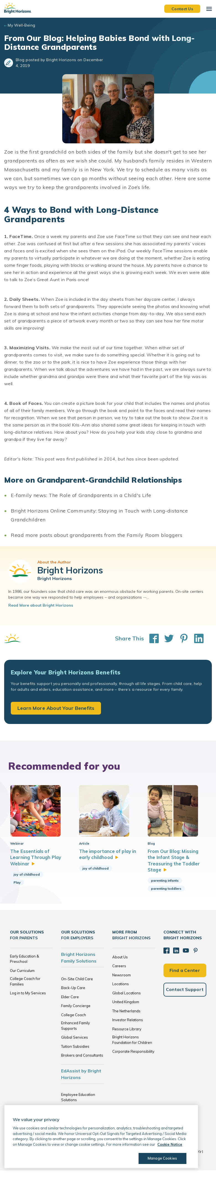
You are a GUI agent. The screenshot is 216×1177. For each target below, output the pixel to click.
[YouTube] (184, 956)
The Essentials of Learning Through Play (37, 864)
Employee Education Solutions (78, 1104)
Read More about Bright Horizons (40, 605)
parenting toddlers (166, 895)
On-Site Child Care (77, 985)
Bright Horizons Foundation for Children (132, 1046)
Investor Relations (127, 1026)
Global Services (74, 1044)
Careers (119, 972)
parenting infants (165, 887)
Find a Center (185, 976)
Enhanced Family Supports (75, 1032)
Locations (120, 990)
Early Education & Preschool (24, 966)
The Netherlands (126, 1017)
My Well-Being (21, 25)
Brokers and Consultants (82, 1062)
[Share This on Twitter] (166, 638)
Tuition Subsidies (75, 1053)
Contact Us (182, 8)
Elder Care (70, 1003)
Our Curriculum (22, 977)
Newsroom (121, 981)
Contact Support (185, 995)
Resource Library (126, 1035)
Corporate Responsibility (133, 1058)
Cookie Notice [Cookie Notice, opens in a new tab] (169, 1144)
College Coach (73, 1021)
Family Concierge (75, 1012)
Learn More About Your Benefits (55, 708)
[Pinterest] (193, 956)
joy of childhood (27, 881)
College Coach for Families (25, 988)
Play (17, 889)
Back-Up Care (73, 994)
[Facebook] (166, 956)
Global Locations (126, 999)
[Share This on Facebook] (151, 638)
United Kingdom (125, 1008)
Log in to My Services (28, 999)
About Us (120, 963)
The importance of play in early (107, 861)
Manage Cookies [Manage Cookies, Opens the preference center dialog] (162, 1158)
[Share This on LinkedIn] (196, 638)
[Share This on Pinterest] (181, 638)
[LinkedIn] (175, 956)
